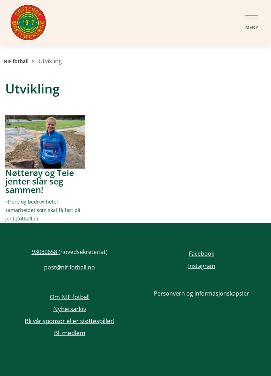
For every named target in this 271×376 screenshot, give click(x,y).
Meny (251, 27)
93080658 (45, 252)
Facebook (201, 253)
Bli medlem (69, 333)
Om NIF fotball (70, 297)
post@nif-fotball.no (69, 267)
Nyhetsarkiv (69, 309)
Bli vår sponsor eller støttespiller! (69, 321)
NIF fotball (16, 61)
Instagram (201, 266)
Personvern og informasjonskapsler (201, 293)
